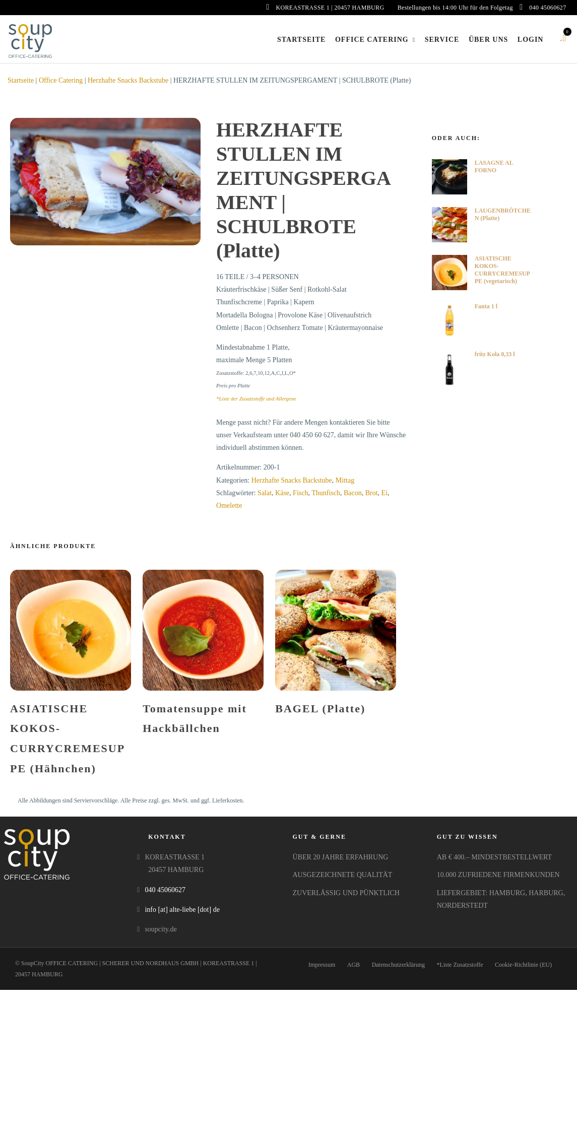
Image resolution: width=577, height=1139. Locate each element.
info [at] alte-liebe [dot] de (182, 909)
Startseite (301, 39)
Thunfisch (325, 493)
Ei (384, 493)
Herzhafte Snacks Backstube (128, 80)
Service (442, 39)
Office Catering (372, 39)
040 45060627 (543, 7)
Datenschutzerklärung (398, 964)
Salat (265, 493)
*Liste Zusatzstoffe (459, 964)
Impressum (321, 964)
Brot (371, 493)
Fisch (300, 493)
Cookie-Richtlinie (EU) (523, 964)
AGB (353, 964)
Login (531, 39)
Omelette (229, 505)
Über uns (488, 39)
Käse (282, 493)
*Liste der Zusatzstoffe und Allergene (256, 398)
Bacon (353, 493)
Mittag (345, 480)
